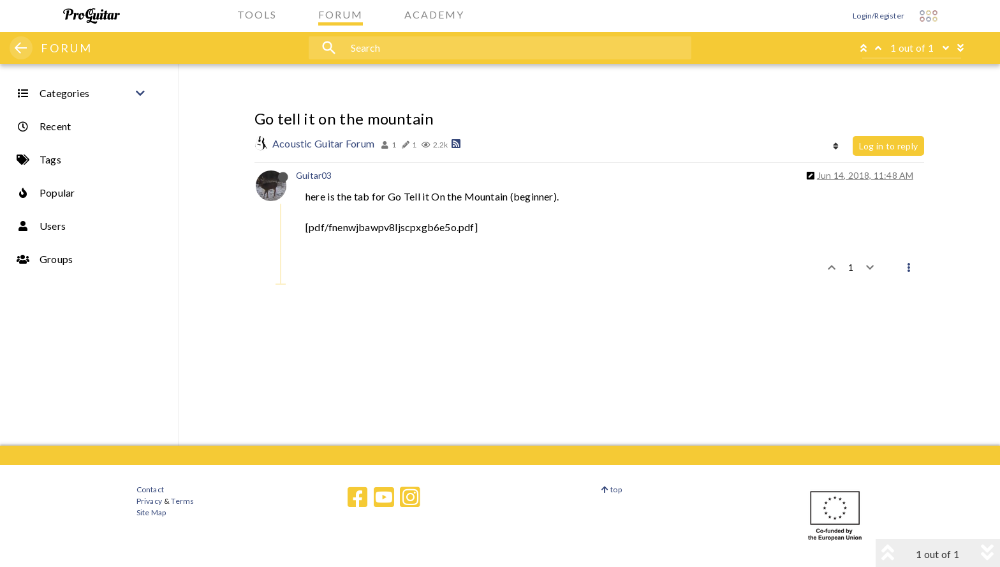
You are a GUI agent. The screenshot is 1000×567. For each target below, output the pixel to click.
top (611, 489)
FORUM (66, 48)
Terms (182, 501)
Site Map (151, 512)
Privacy (149, 501)
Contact (150, 489)
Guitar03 (314, 175)
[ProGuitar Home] (91, 16)
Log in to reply (888, 145)
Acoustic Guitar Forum (323, 143)
